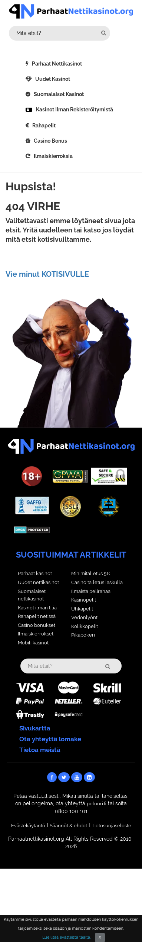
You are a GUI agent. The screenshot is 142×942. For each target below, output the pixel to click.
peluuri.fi (96, 803)
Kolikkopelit (84, 626)
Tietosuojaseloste (111, 825)
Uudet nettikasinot (38, 582)
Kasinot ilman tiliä (37, 607)
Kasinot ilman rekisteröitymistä (74, 109)
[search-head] (103, 32)
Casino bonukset (36, 625)
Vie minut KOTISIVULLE (47, 274)
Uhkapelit (82, 609)
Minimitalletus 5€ (90, 573)
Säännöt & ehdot (68, 825)
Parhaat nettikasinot (57, 64)
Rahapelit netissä (37, 616)
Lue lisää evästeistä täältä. (66, 937)
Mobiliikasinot (33, 643)
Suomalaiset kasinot (59, 94)
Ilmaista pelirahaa (90, 591)
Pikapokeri (83, 635)
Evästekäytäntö (28, 825)
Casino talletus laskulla (97, 582)
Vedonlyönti (85, 617)
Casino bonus (50, 141)
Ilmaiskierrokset (35, 634)
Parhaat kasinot (35, 573)
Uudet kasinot (52, 79)
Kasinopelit (83, 600)
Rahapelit (44, 126)
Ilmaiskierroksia (53, 156)
